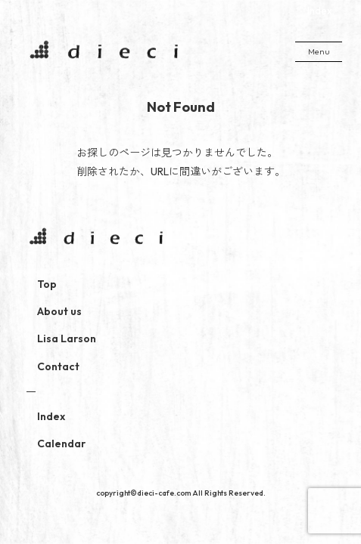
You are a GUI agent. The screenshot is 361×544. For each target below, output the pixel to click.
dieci (102, 51)
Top (47, 284)
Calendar (61, 443)
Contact (58, 366)
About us (59, 311)
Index (319, 11)
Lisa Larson (66, 338)
